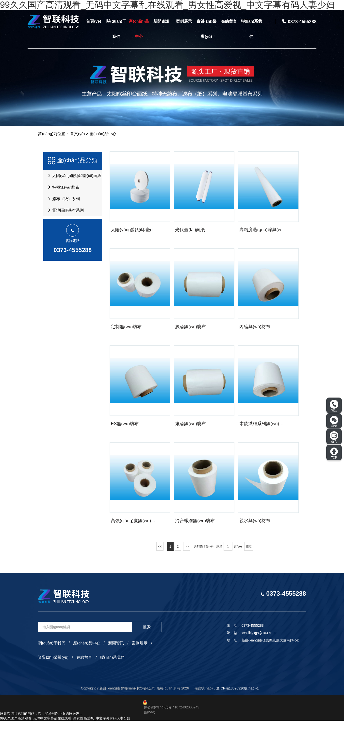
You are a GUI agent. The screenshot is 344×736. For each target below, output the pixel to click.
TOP (334, 453)
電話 (334, 406)
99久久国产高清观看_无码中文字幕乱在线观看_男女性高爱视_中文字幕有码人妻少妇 (65, 734)
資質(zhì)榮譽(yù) (206, 29)
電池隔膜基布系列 (64, 214)
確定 (249, 561)
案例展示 (184, 21)
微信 (334, 422)
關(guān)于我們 (116, 29)
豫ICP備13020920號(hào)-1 (237, 703)
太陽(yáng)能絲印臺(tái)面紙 (73, 176)
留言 (334, 437)
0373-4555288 (73, 254)
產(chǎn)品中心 (138, 29)
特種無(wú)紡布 (62, 189)
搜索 (147, 642)
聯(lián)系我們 (251, 29)
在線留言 (229, 21)
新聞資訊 (161, 21)
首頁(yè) (93, 21)
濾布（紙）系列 (62, 201)
